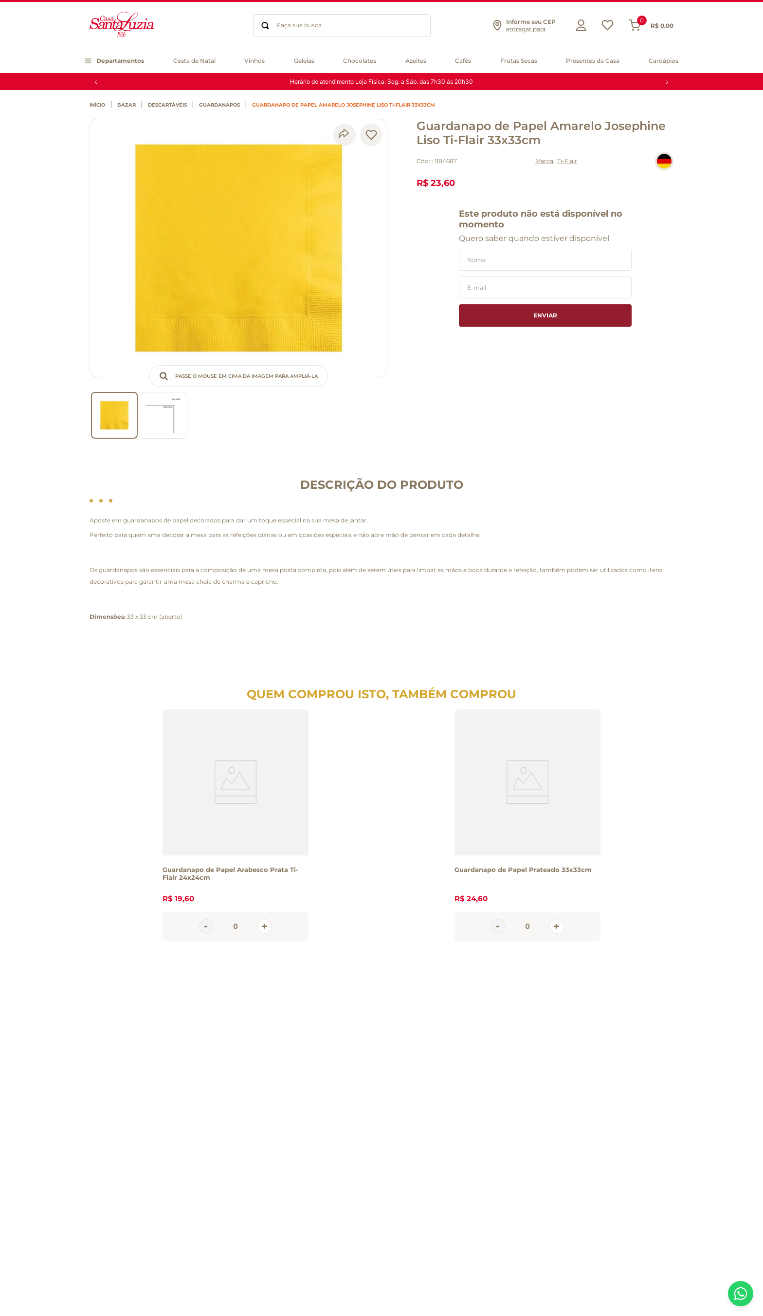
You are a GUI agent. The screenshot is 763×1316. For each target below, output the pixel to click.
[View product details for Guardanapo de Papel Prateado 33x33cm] (527, 825)
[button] (523, 25)
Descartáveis (167, 105)
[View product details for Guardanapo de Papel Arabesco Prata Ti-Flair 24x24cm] (236, 825)
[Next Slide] (667, 82)
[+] (264, 926)
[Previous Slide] (95, 82)
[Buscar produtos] (265, 26)
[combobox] (342, 25)
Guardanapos (219, 105)
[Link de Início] (100, 105)
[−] (206, 926)
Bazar (126, 105)
